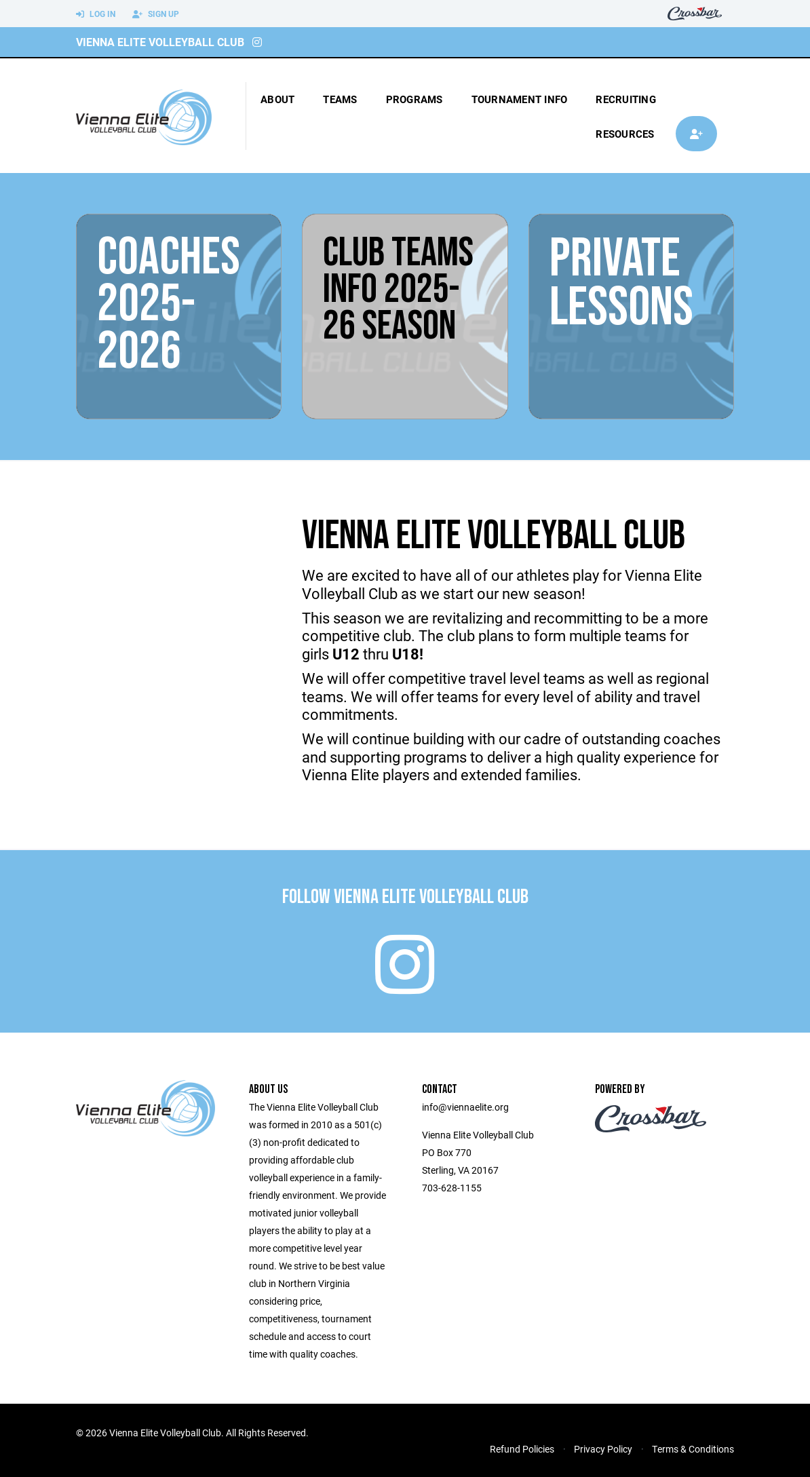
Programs (414, 99)
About (277, 99)
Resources (625, 133)
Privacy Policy (603, 1448)
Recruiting (626, 99)
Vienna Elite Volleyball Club (160, 42)
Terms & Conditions (693, 1448)
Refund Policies (522, 1448)
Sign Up (155, 14)
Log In (95, 14)
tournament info (519, 99)
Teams (340, 99)
